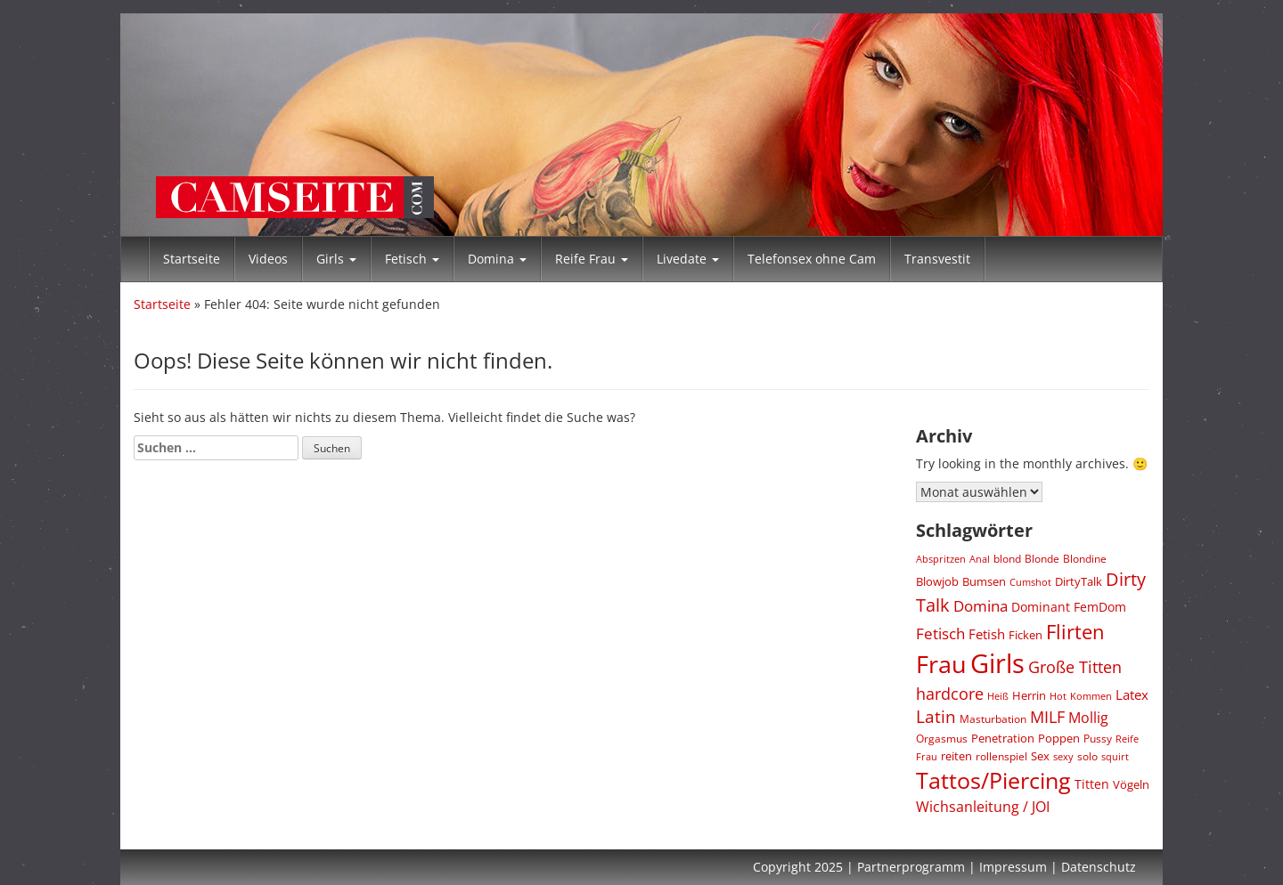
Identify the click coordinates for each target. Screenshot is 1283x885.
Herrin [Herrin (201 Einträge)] (1029, 695)
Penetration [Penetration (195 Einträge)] (1002, 738)
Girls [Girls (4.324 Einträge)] (997, 663)
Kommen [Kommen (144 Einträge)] (1091, 695)
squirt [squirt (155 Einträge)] (1115, 756)
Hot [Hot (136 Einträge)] (1058, 696)
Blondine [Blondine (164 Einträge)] (1085, 558)
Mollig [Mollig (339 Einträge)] (1088, 717)
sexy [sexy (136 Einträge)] (1063, 757)
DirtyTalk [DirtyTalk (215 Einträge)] (1078, 581)
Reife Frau (591, 258)
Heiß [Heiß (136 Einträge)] (998, 696)
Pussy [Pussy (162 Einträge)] (1097, 738)
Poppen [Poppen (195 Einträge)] (1059, 738)
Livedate (688, 258)
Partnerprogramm (911, 866)
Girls (336, 258)
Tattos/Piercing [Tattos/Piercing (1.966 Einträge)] (993, 780)
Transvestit (937, 258)
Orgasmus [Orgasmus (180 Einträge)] (942, 738)
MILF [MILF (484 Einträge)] (1047, 716)
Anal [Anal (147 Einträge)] (979, 558)
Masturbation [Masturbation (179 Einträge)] (993, 719)
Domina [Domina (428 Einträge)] (980, 606)
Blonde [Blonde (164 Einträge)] (1042, 558)
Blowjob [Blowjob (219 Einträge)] (937, 581)
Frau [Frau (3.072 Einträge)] (941, 663)
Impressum (1013, 866)
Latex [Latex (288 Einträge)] (1131, 694)
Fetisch (412, 258)
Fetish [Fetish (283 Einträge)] (986, 634)
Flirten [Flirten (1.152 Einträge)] (1075, 631)
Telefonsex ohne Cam (812, 258)
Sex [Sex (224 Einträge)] (1040, 756)
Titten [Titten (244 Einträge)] (1092, 783)
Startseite (191, 258)
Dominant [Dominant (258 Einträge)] (1040, 606)
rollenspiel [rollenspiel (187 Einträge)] (1001, 756)
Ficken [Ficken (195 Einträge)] (1025, 635)
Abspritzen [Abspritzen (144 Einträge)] (941, 558)
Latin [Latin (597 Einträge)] (936, 716)
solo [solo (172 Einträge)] (1087, 756)
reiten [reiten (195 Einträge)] (956, 756)
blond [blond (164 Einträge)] (1007, 558)
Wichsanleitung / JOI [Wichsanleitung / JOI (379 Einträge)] (983, 806)
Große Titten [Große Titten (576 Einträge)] (1075, 666)
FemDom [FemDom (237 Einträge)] (1100, 606)
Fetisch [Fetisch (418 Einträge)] (940, 633)
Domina (497, 258)
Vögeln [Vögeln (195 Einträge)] (1131, 784)
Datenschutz (1098, 866)
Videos (268, 258)
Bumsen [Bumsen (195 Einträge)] (984, 581)
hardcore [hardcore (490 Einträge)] (950, 693)
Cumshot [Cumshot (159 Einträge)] (1030, 582)
